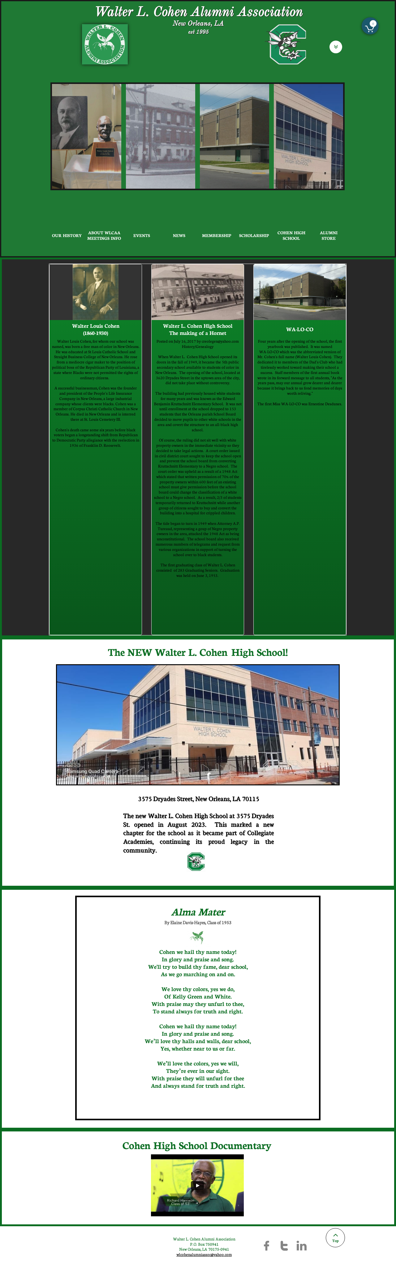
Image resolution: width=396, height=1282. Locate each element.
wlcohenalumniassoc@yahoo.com (204, 1254)
